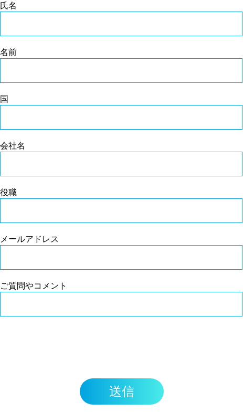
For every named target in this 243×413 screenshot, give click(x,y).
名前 (8, 52)
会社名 (12, 145)
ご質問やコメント (33, 285)
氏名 (8, 5)
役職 (8, 192)
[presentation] (80, 347)
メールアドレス (29, 238)
